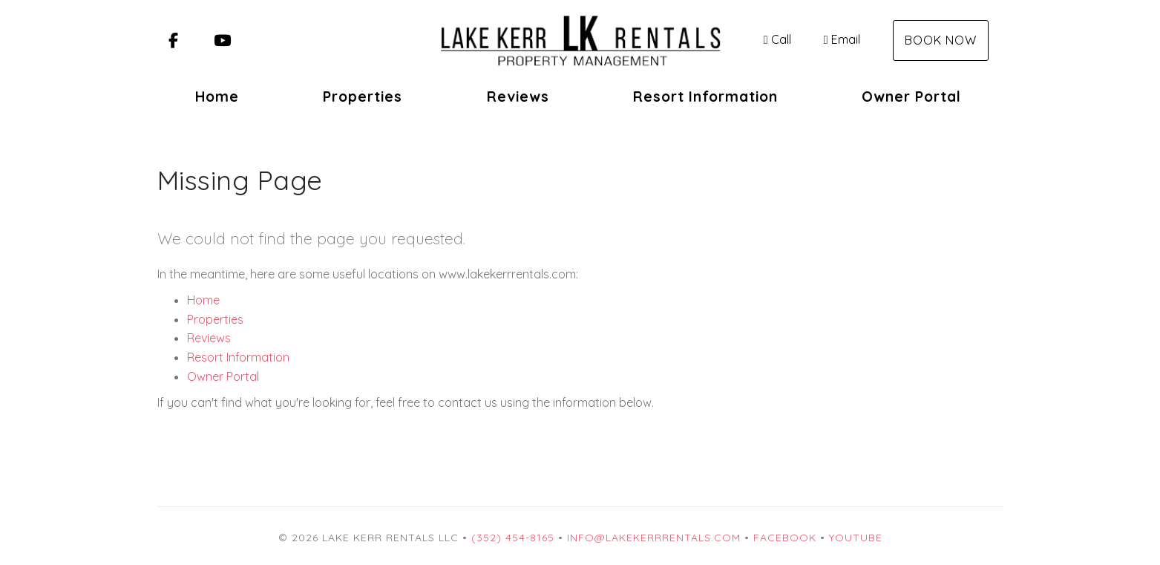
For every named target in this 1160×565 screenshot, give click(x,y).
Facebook (784, 537)
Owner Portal (911, 96)
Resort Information (705, 96)
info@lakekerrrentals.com (654, 537)
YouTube (855, 537)
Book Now (941, 40)
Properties (362, 96)
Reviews (518, 96)
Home (217, 96)
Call (777, 39)
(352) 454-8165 (512, 537)
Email (842, 39)
